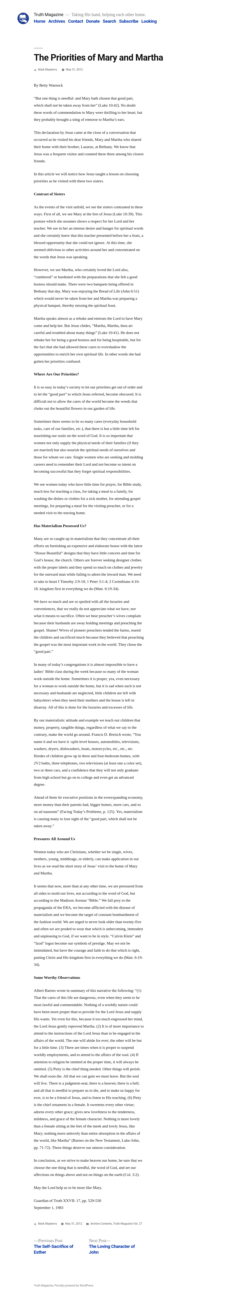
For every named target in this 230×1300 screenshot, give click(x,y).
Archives (56, 21)
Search (109, 21)
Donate (93, 21)
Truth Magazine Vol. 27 (127, 1223)
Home (39, 21)
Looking (149, 21)
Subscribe (128, 21)
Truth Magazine (48, 14)
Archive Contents (101, 1223)
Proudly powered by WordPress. (74, 1285)
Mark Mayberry (47, 69)
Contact (75, 21)
